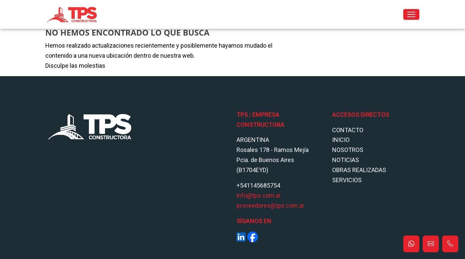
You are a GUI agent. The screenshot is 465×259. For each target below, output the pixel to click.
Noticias (345, 159)
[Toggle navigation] (411, 14)
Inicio (341, 139)
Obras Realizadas (359, 169)
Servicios (347, 180)
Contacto (347, 130)
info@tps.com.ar (259, 195)
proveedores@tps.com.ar (270, 205)
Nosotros (347, 149)
